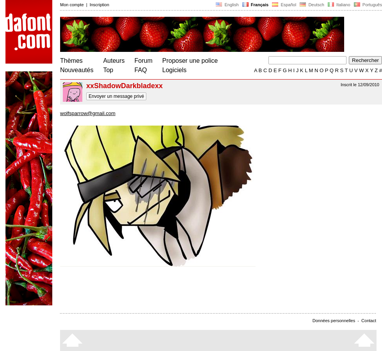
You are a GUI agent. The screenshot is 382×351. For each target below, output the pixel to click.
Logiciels (174, 70)
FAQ (141, 70)
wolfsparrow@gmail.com (87, 113)
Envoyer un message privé (116, 96)
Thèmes (71, 60)
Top (108, 70)
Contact (368, 320)
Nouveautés (76, 70)
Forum (144, 60)
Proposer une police (190, 60)
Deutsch (311, 4)
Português (367, 4)
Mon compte (72, 4)
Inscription (99, 4)
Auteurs (113, 60)
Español (284, 4)
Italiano (339, 4)
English (227, 4)
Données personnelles (334, 320)
